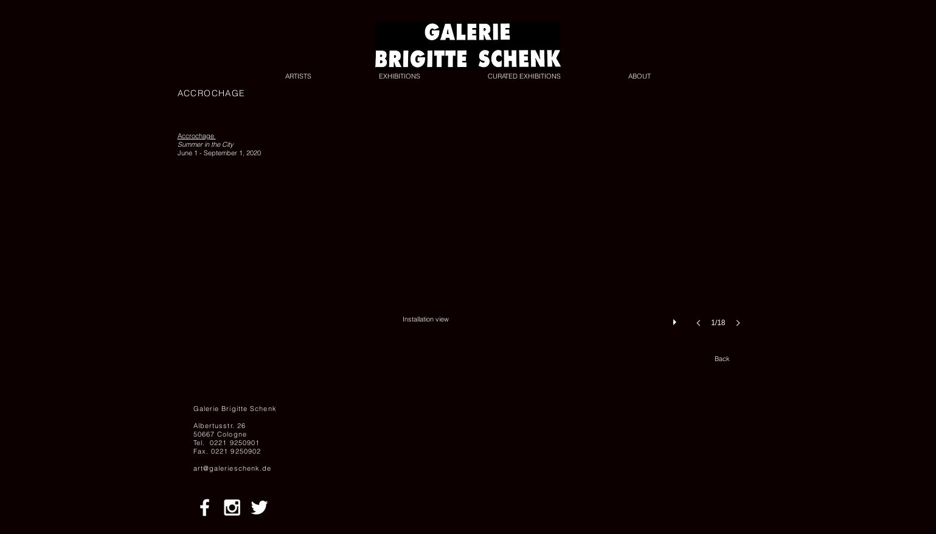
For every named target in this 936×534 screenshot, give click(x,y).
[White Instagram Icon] (232, 507)
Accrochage (197, 136)
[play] (676, 319)
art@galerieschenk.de (232, 468)
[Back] (722, 359)
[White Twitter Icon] (259, 507)
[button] (575, 241)
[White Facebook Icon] (204, 507)
